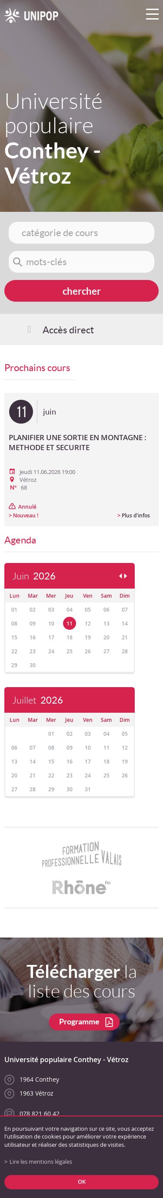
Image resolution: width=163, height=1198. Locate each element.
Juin (34, 576)
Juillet (37, 700)
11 (70, 623)
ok (82, 1181)
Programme (79, 1021)
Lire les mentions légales (41, 1161)
